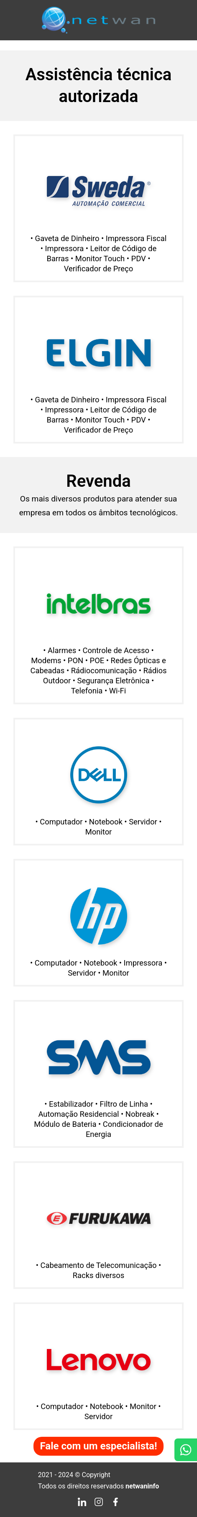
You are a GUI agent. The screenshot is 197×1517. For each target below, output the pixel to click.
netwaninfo (142, 1486)
